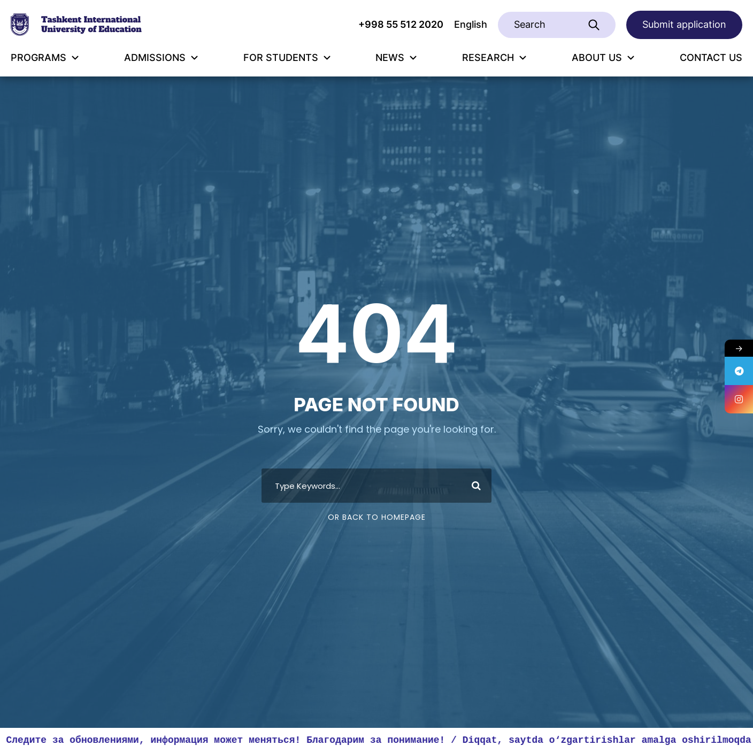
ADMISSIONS (161, 57)
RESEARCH (494, 57)
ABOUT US (603, 57)
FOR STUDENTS (287, 57)
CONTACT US (711, 57)
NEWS (396, 57)
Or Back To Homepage (377, 517)
